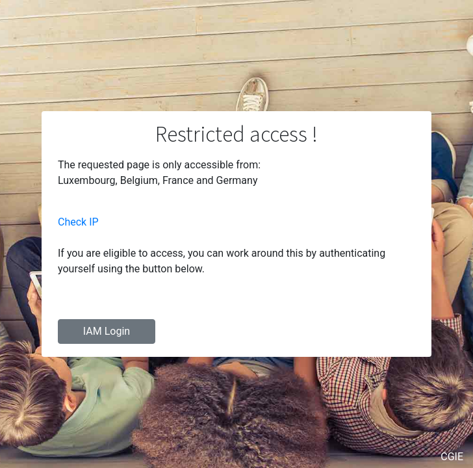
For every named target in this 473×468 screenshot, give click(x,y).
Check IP (78, 222)
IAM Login (106, 331)
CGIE (452, 456)
